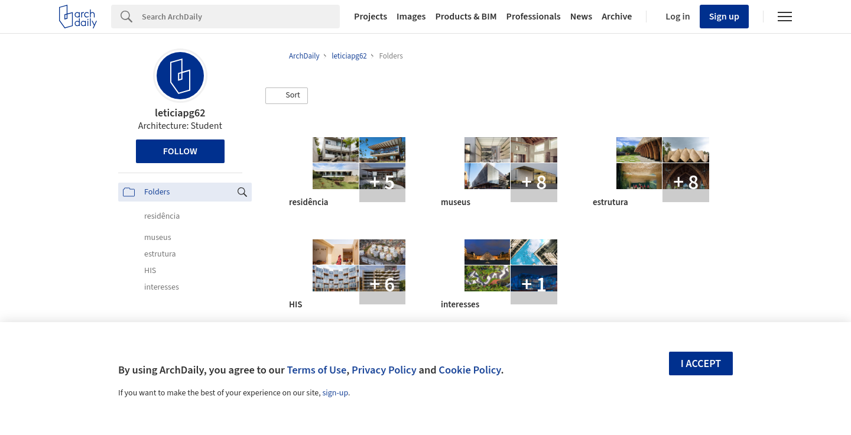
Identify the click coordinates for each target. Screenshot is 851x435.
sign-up (335, 393)
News (581, 16)
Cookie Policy (470, 370)
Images (411, 16)
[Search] (241, 16)
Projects (370, 16)
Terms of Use (316, 370)
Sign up (724, 16)
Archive (617, 16)
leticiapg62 (180, 113)
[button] (286, 95)
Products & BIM (465, 16)
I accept (701, 363)
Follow (180, 151)
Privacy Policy (384, 370)
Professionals (533, 16)
